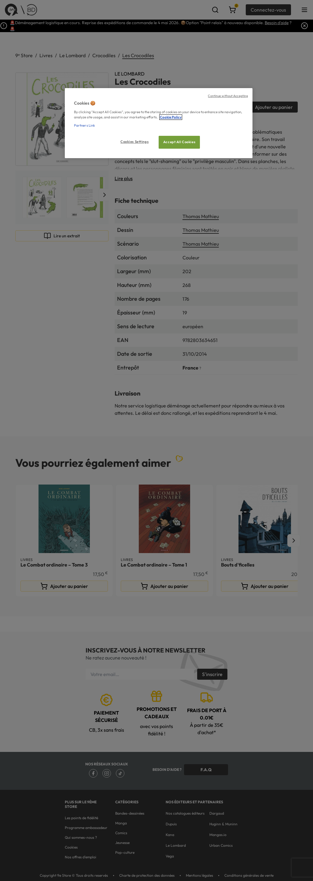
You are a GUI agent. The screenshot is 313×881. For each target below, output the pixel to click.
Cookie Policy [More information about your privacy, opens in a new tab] (171, 117)
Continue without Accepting (228, 96)
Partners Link (84, 125)
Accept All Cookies (179, 142)
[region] (158, 123)
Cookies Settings (134, 141)
